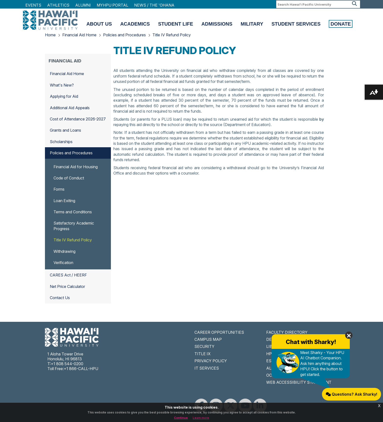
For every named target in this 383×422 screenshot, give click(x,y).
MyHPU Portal (112, 5)
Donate (340, 24)
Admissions (217, 24)
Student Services (296, 24)
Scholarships (61, 141)
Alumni (83, 5)
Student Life (175, 24)
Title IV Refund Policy (171, 34)
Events (33, 5)
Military (252, 24)
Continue (181, 418)
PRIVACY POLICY (210, 360)
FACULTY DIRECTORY (287, 332)
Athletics (58, 5)
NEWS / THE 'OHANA (154, 5)
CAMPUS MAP (208, 339)
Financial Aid (65, 60)
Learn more (201, 418)
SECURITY (204, 346)
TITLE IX (202, 353)
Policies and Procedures (124, 34)
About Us (99, 24)
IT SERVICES (206, 368)
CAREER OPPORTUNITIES (219, 332)
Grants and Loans (65, 130)
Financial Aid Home (79, 34)
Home (50, 34)
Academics (135, 24)
